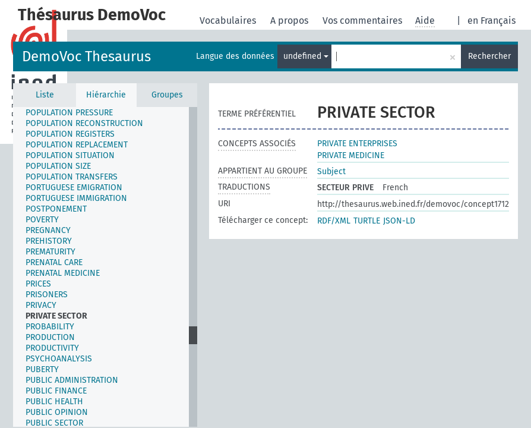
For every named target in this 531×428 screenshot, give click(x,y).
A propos (290, 20)
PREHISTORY (49, 241)
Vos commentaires (363, 20)
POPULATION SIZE (58, 166)
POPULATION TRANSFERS (72, 177)
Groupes (167, 95)
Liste (45, 95)
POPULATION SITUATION (70, 155)
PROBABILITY (50, 327)
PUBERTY (42, 369)
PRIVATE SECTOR (56, 316)
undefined (305, 56)
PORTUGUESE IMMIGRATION (76, 198)
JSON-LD (399, 221)
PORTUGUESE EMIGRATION (74, 187)
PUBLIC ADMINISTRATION (72, 380)
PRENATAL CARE (54, 262)
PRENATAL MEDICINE (63, 273)
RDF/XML (333, 221)
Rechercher (489, 56)
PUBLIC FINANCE (56, 391)
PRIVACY (41, 305)
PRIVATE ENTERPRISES (357, 144)
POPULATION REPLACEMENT (77, 145)
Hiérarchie (106, 95)
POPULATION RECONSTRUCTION (84, 123)
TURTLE (366, 221)
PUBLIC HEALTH (54, 401)
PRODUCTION (50, 337)
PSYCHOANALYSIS (59, 359)
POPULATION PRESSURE (69, 113)
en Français (491, 20)
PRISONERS (47, 294)
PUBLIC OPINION (57, 412)
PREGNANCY (48, 230)
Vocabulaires (229, 20)
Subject (331, 171)
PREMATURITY (50, 252)
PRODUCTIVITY (52, 348)
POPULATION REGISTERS (70, 134)
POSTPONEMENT (56, 209)
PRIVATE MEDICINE (350, 155)
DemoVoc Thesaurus (86, 56)
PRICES (38, 284)
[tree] (105, 267)
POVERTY (42, 220)
